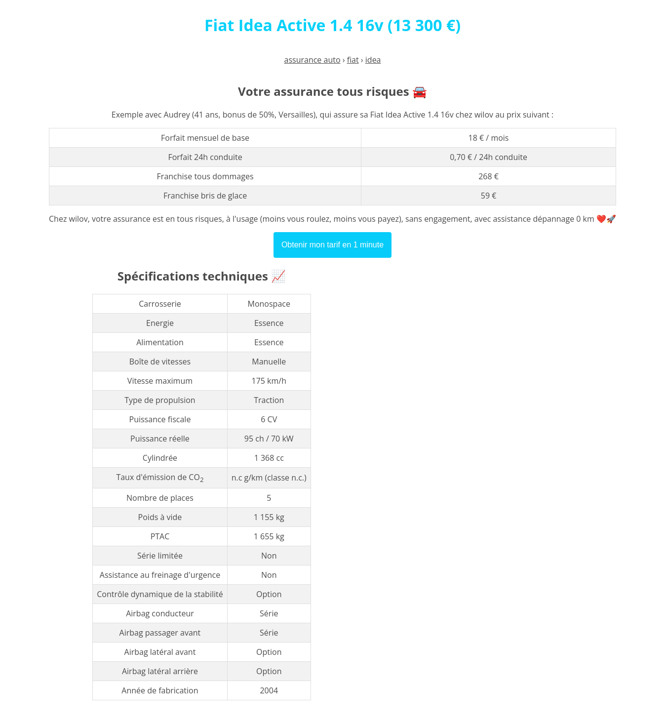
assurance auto (312, 59)
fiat (353, 59)
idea (373, 59)
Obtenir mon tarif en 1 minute (332, 245)
